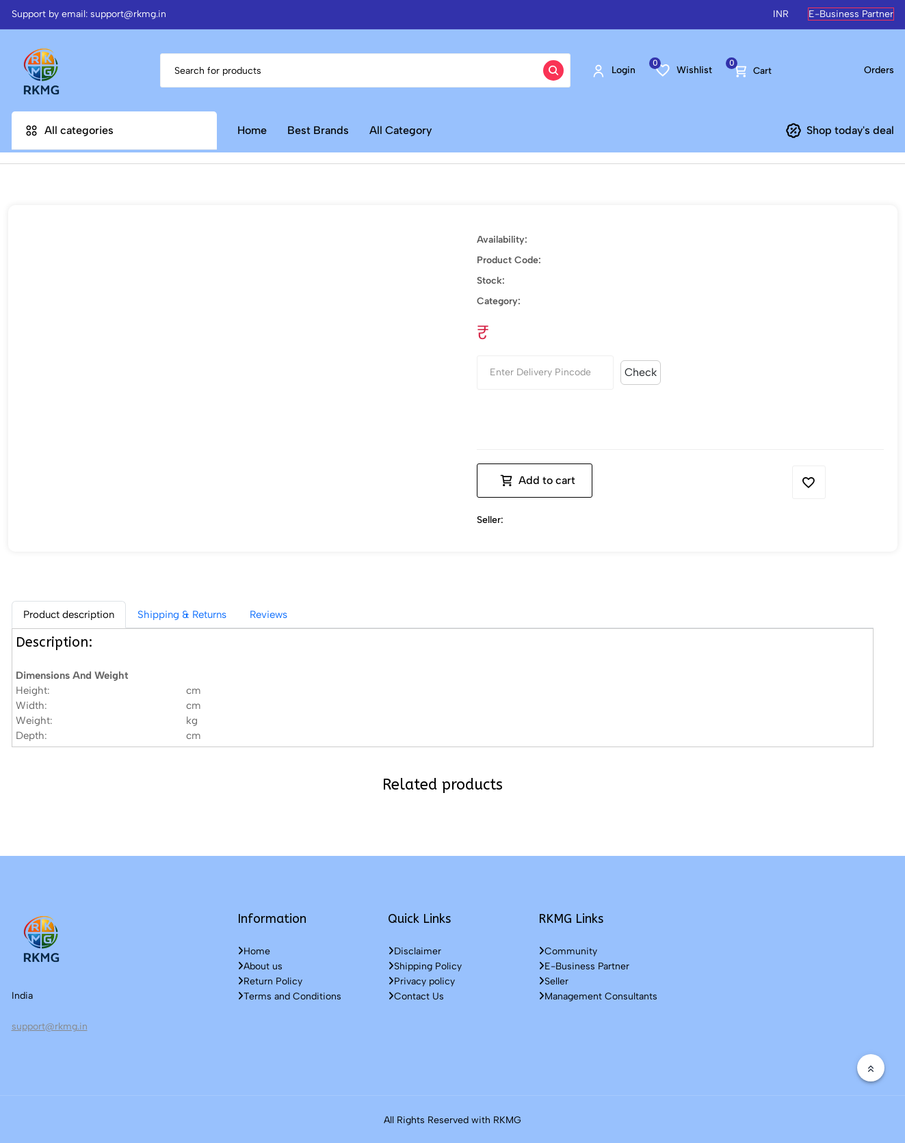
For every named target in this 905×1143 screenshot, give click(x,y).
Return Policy (269, 979)
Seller (553, 979)
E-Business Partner (851, 14)
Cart (752, 70)
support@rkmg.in (50, 1024)
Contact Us (416, 994)
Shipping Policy (425, 964)
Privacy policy (421, 979)
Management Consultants (597, 994)
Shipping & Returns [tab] (181, 612)
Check (641, 370)
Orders (879, 70)
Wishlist (684, 70)
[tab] (69, 612)
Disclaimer (414, 949)
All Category (400, 130)
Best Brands (318, 130)
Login (613, 70)
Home (252, 130)
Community (567, 949)
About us (260, 964)
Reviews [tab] (268, 612)
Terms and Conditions (289, 994)
